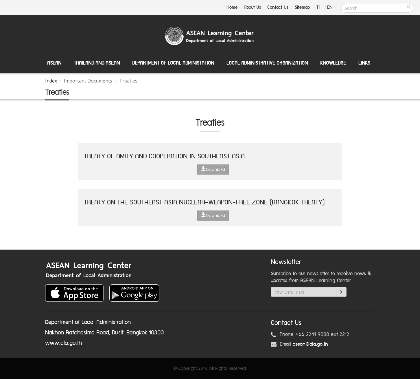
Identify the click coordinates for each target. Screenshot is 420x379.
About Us (252, 7)
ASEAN (54, 63)
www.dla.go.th (63, 343)
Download (213, 169)
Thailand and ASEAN (97, 63)
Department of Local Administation (173, 63)
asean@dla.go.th (310, 344)
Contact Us (277, 7)
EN (329, 7)
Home (231, 7)
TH (319, 7)
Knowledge (333, 63)
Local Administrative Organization (267, 63)
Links (364, 63)
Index (51, 81)
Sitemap (302, 7)
